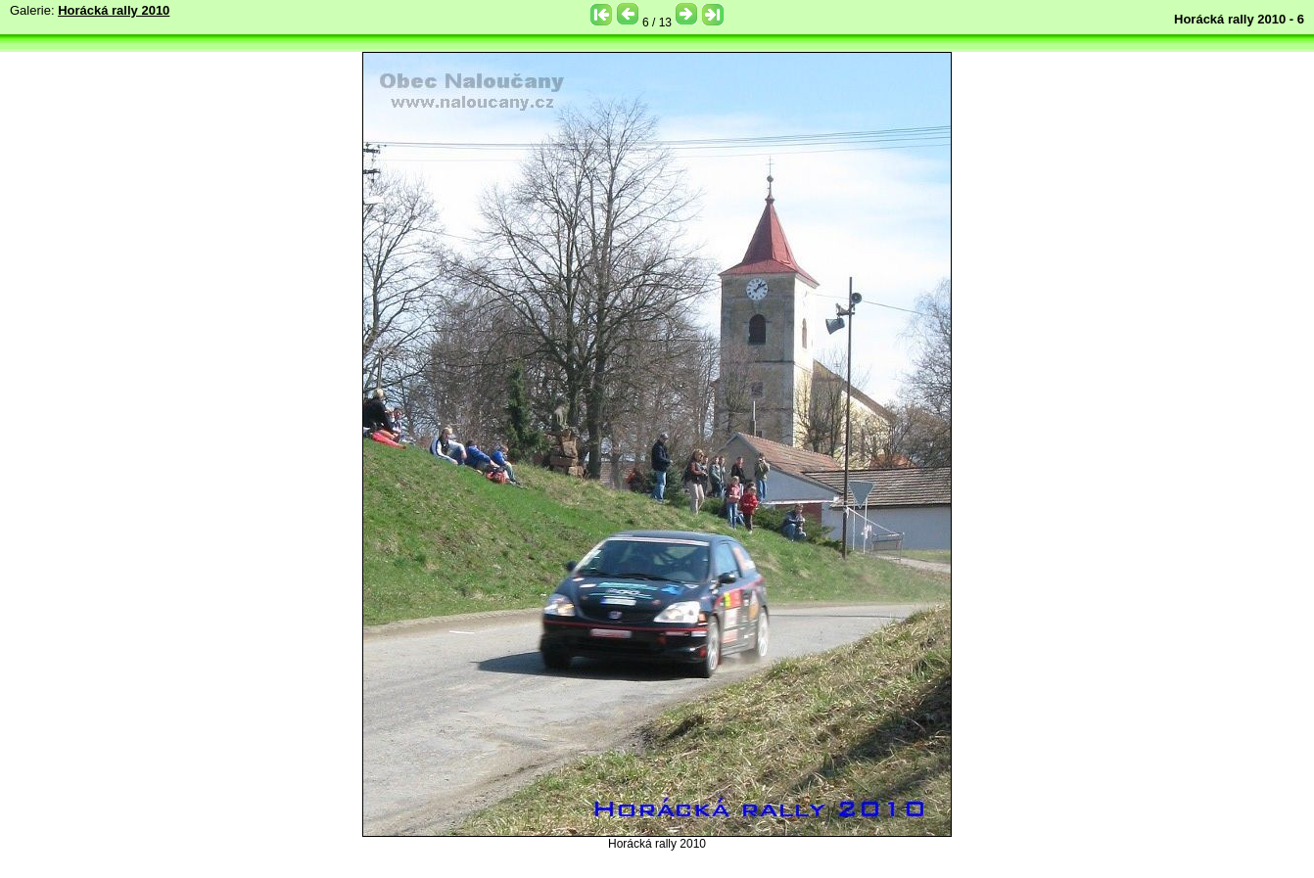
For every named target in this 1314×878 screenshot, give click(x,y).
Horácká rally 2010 (113, 10)
